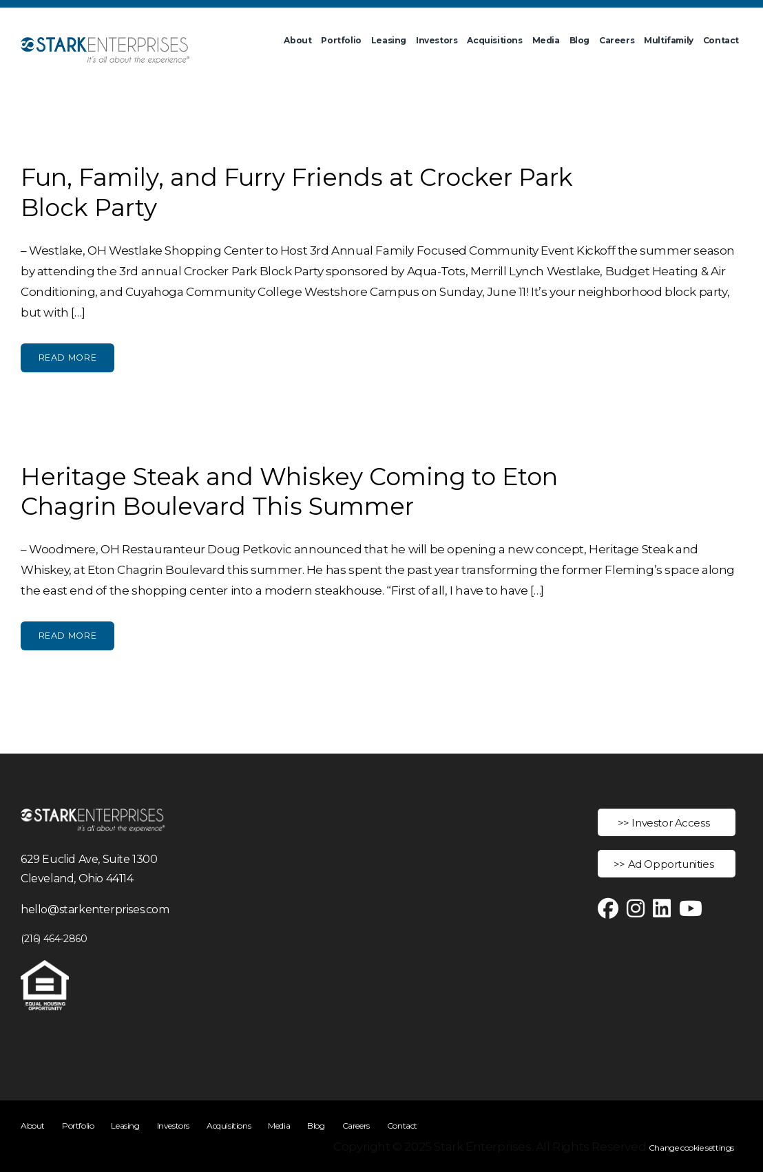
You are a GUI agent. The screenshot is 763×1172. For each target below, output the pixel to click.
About (297, 40)
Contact (721, 40)
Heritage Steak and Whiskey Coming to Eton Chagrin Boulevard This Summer (289, 492)
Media (546, 40)
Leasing (388, 40)
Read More (68, 357)
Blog (579, 40)
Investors (436, 40)
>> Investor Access (664, 822)
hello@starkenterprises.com (95, 909)
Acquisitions (494, 40)
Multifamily (668, 40)
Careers (616, 40)
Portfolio (341, 40)
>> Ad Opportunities (663, 864)
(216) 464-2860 (54, 939)
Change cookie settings (691, 1147)
